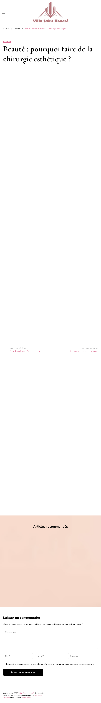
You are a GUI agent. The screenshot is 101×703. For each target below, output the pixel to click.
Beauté (7, 42)
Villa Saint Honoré (26, 693)
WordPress (26, 697)
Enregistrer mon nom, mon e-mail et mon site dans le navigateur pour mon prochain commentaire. (50, 664)
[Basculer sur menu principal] (3, 13)
